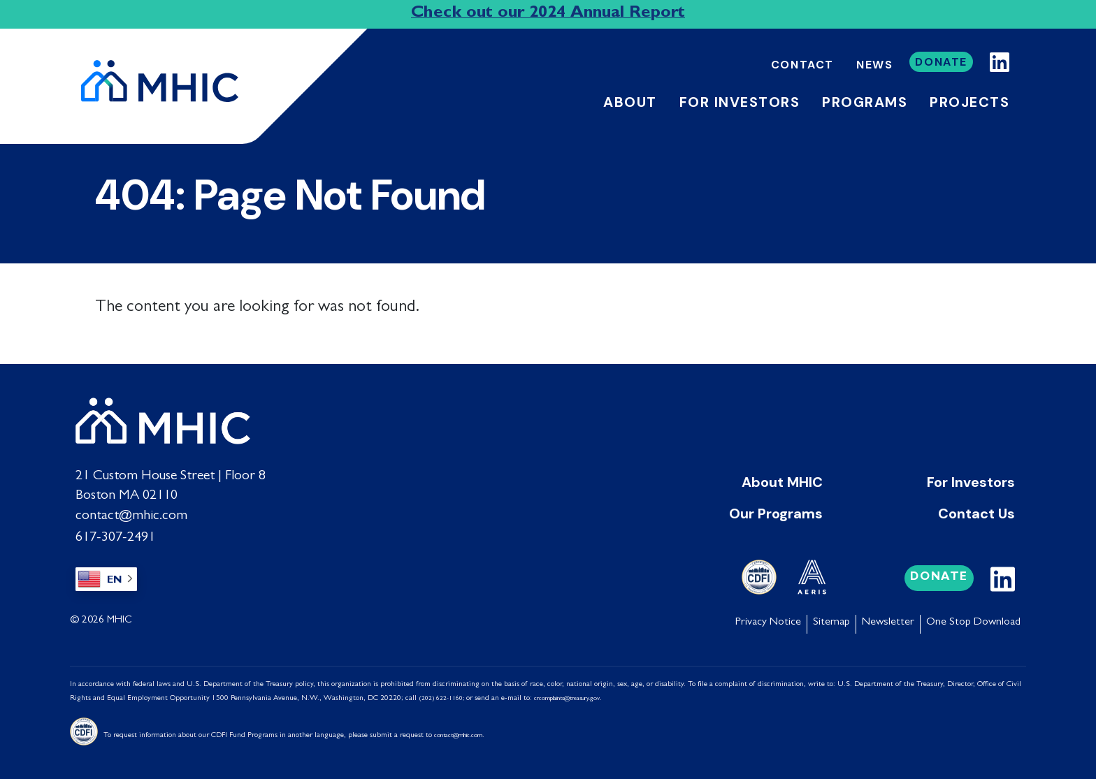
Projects (969, 102)
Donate (941, 61)
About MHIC (782, 482)
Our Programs (776, 513)
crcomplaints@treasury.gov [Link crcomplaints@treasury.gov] (567, 695)
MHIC (120, 617)
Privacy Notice (768, 619)
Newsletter (888, 619)
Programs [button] (864, 102)
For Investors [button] (739, 102)
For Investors (971, 482)
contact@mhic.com (131, 516)
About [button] (630, 102)
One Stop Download (973, 619)
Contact (802, 64)
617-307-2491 (114, 535)
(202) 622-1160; (441, 695)
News (874, 64)
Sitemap (831, 619)
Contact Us (976, 513)
